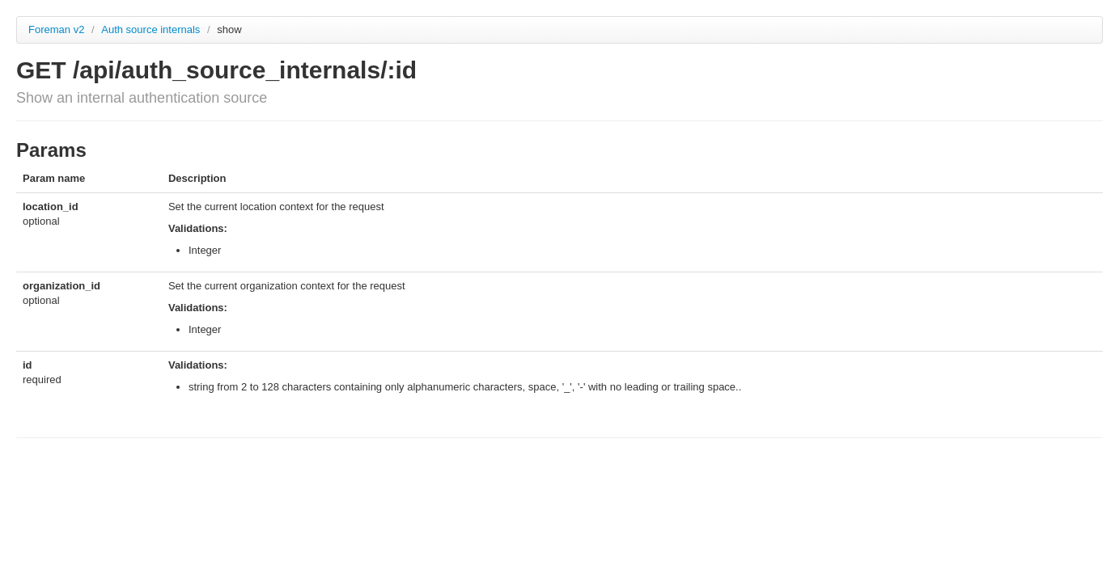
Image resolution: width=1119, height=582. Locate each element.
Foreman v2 (56, 29)
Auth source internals (152, 29)
